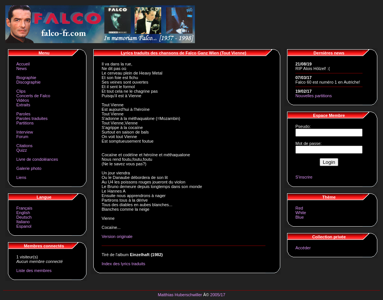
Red (299, 208)
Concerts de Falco (33, 95)
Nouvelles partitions (313, 95)
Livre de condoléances (37, 159)
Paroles (23, 114)
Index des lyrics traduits (123, 263)
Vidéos (22, 100)
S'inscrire (303, 177)
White (300, 212)
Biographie (26, 77)
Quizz (21, 150)
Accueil (23, 64)
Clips (20, 91)
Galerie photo (28, 168)
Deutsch (23, 217)
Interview (24, 132)
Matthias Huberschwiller (180, 294)
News (21, 68)
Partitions (25, 123)
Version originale (117, 236)
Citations (24, 145)
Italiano (23, 221)
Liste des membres (34, 270)
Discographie (28, 82)
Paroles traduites (32, 118)
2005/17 (217, 294)
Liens (21, 177)
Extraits (23, 105)
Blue (299, 217)
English (23, 212)
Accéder (303, 248)
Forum (22, 136)
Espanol (23, 226)
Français (24, 208)
